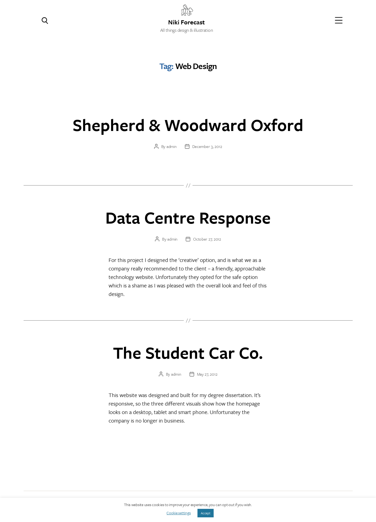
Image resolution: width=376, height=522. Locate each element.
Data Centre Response (188, 217)
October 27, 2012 (207, 239)
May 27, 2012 (207, 374)
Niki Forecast (186, 21)
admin (171, 146)
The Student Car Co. (188, 352)
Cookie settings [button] (178, 513)
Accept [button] (205, 512)
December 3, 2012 (207, 146)
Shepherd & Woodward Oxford (188, 124)
